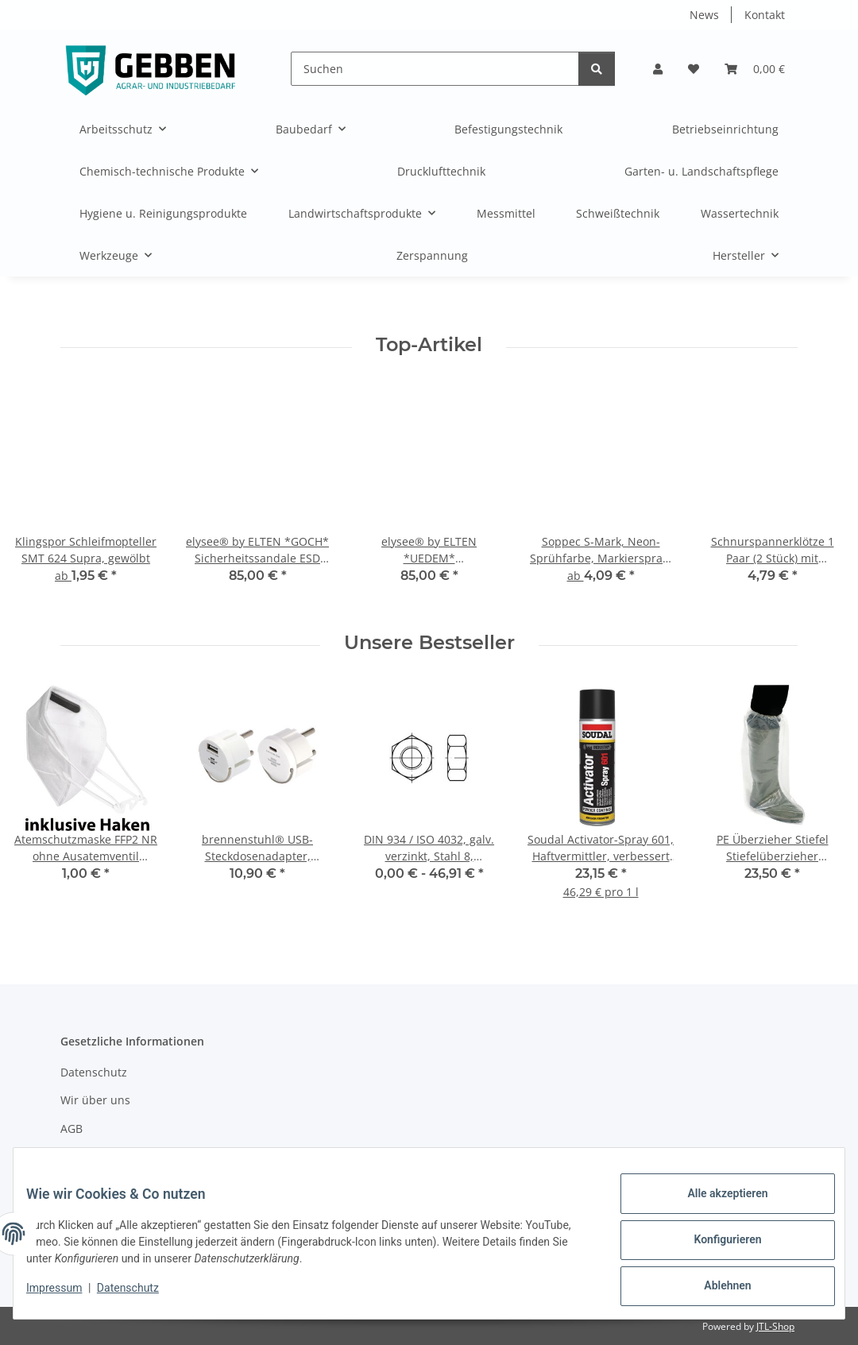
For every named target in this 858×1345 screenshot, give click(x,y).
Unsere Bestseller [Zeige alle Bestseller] (429, 643)
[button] (657, 68)
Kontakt (764, 14)
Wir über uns (95, 1099)
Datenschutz (141, 1295)
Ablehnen (714, 1288)
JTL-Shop (775, 1326)
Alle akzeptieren (714, 1206)
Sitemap (82, 1156)
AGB (71, 1128)
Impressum (67, 1295)
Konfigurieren (714, 1247)
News (704, 14)
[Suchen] (435, 69)
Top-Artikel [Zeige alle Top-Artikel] (429, 345)
